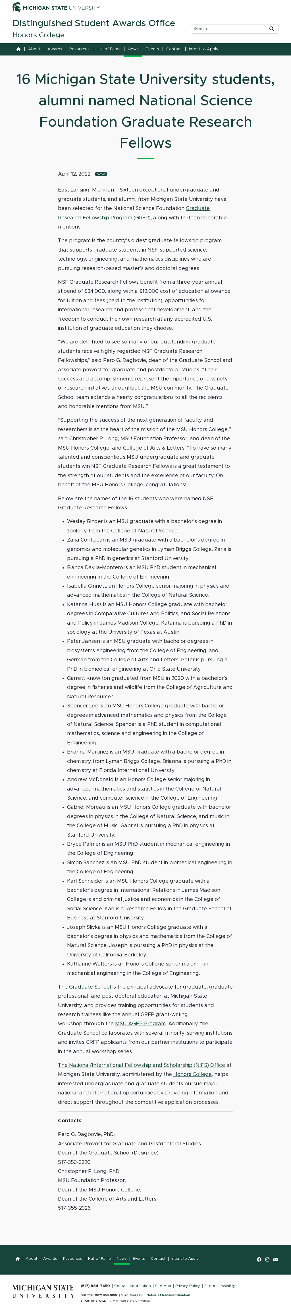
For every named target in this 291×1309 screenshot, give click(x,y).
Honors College (192, 1074)
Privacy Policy (187, 1286)
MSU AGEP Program (140, 1023)
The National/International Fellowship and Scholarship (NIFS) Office (141, 1065)
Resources (79, 49)
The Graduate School (84, 987)
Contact (174, 49)
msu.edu (136, 1295)
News (133, 49)
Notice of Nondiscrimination (168, 1295)
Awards (54, 49)
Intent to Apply (203, 49)
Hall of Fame (109, 49)
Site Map (163, 1286)
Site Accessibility (219, 1286)
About (34, 49)
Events (152, 49)
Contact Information (132, 1286)
